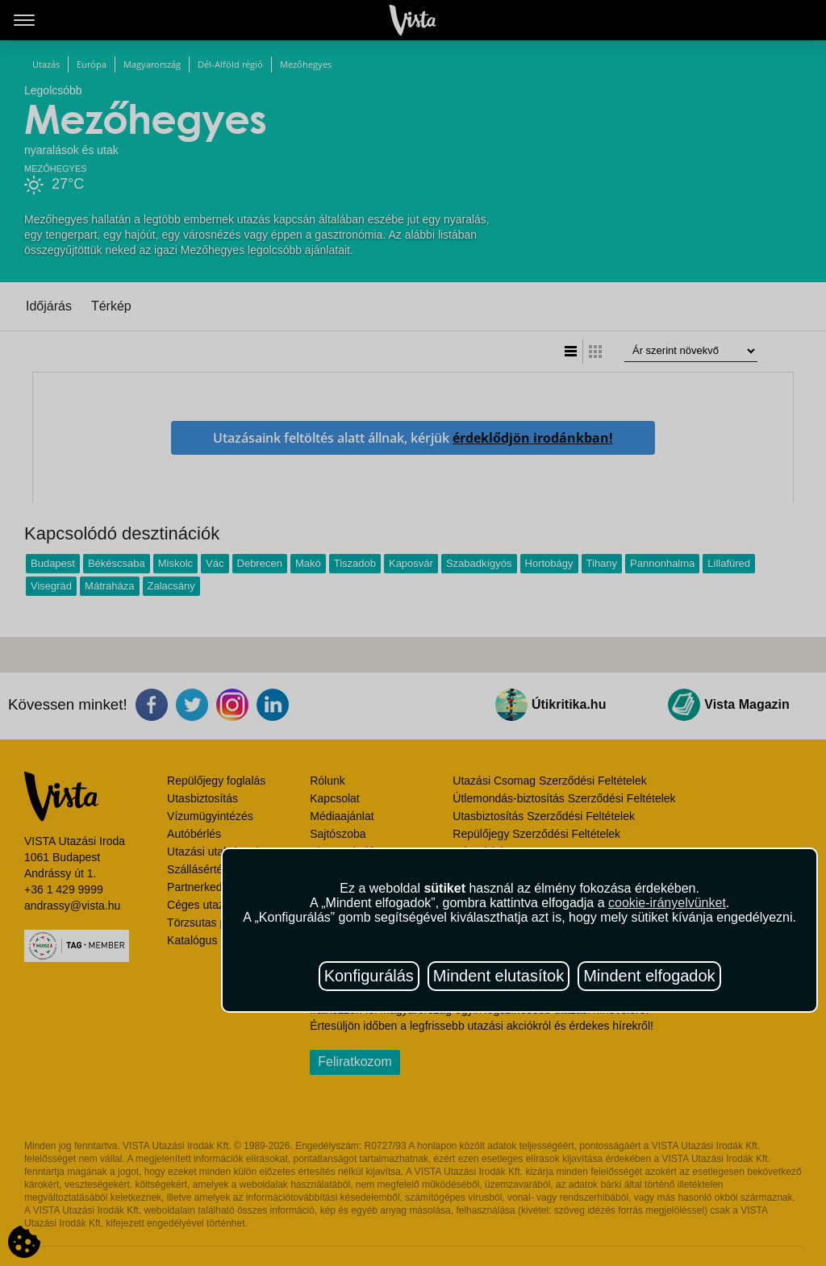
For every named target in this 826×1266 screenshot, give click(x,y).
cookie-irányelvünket (667, 903)
